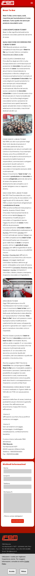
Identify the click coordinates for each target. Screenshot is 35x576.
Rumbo (5, 233)
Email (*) (7, 476)
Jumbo (13, 270)
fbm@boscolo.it (12, 551)
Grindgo (21, 233)
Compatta (16, 267)
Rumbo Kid (14, 255)
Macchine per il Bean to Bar (13, 54)
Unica (30, 267)
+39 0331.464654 (9, 549)
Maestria (6, 270)
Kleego (20, 215)
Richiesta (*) (8, 492)
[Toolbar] (31, 3)
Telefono (7, 483)
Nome (6, 468)
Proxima (24, 267)
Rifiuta (23, 571)
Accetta (11, 571)
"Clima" (26, 235)
